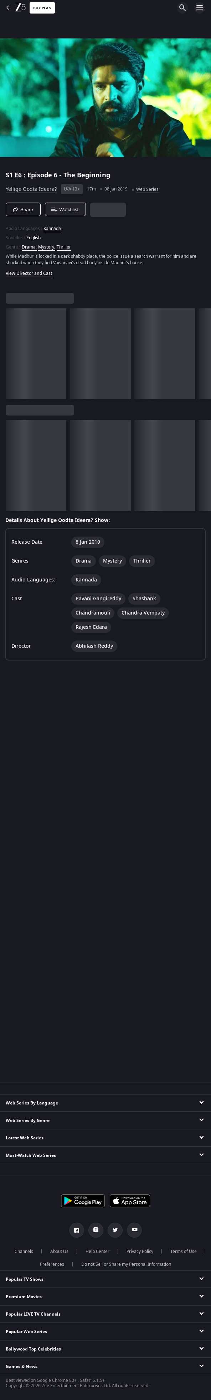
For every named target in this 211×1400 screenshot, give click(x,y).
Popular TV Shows (24, 1279)
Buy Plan (42, 8)
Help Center (97, 1251)
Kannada (52, 228)
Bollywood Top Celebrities (33, 1349)
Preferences (52, 1264)
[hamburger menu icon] (199, 8)
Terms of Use (183, 1251)
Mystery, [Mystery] (46, 247)
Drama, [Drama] (29, 247)
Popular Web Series (26, 1332)
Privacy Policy (140, 1251)
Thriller (64, 247)
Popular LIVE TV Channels (33, 1314)
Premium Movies (24, 1297)
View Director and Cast (29, 273)
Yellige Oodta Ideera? (31, 189)
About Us (59, 1251)
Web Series (147, 189)
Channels (24, 1251)
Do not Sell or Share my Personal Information (126, 1264)
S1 (10, 175)
